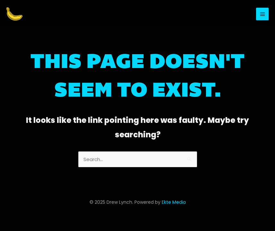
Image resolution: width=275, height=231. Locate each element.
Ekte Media (174, 202)
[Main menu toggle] (262, 14)
